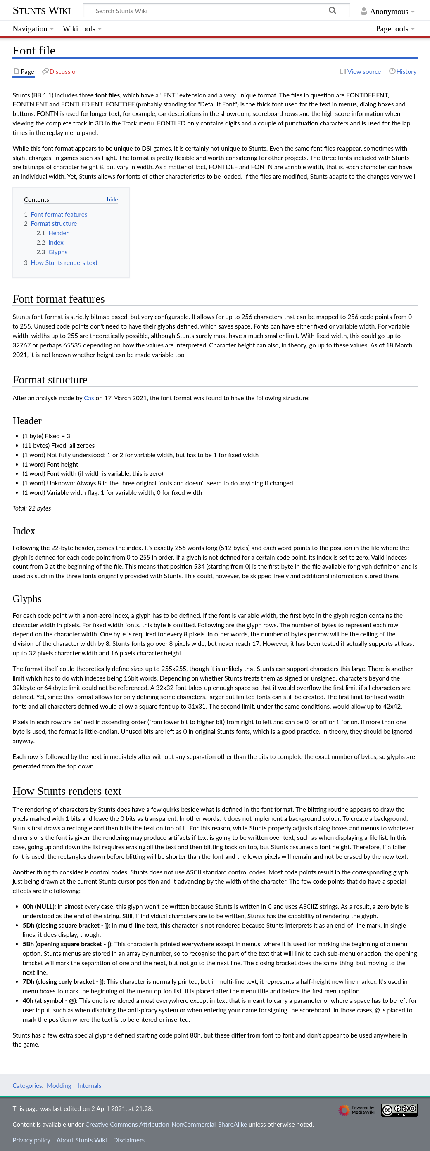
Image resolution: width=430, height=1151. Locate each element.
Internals (90, 1085)
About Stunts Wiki (82, 1140)
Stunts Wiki (41, 10)
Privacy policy (31, 1140)
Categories (27, 1085)
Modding (59, 1085)
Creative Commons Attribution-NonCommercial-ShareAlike (166, 1124)
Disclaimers (129, 1140)
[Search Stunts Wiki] (216, 10)
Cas (89, 398)
